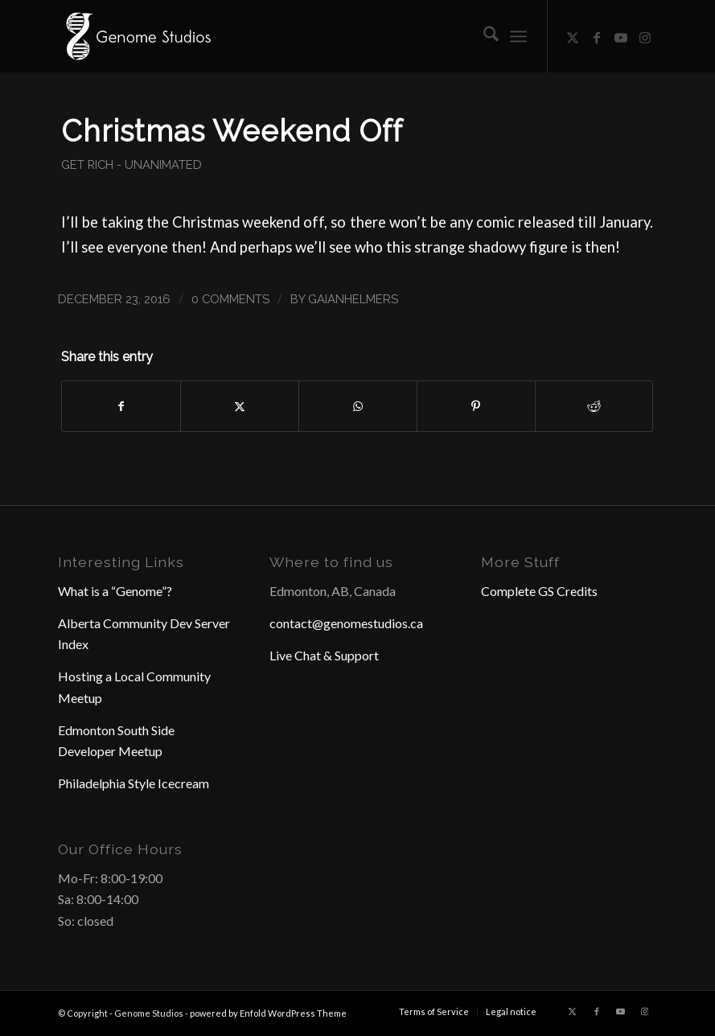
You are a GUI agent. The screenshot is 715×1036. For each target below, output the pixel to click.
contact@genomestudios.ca (346, 623)
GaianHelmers (353, 299)
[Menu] (518, 36)
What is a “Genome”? (115, 590)
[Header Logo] (137, 36)
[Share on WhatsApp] (358, 406)
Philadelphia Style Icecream (133, 783)
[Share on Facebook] (121, 406)
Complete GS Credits (539, 590)
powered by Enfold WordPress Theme (268, 1013)
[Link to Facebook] (597, 36)
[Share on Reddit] (594, 406)
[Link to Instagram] (645, 36)
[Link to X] (573, 36)
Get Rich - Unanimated (131, 164)
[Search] (483, 36)
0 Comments (230, 299)
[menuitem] (483, 36)
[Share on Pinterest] (476, 406)
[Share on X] (239, 406)
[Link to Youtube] (621, 36)
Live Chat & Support (324, 655)
